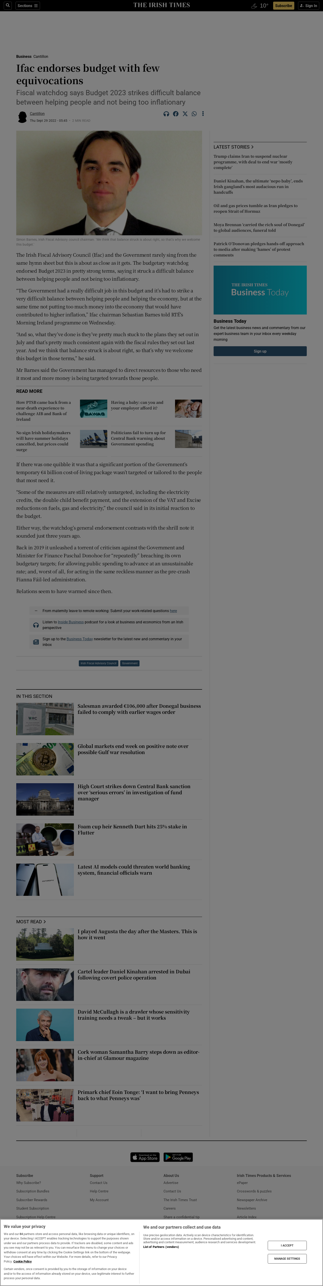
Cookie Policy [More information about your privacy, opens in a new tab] (22, 1261)
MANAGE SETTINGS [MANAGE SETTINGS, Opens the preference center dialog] (287, 1258)
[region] (161, 1252)
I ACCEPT (287, 1245)
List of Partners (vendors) (161, 1247)
